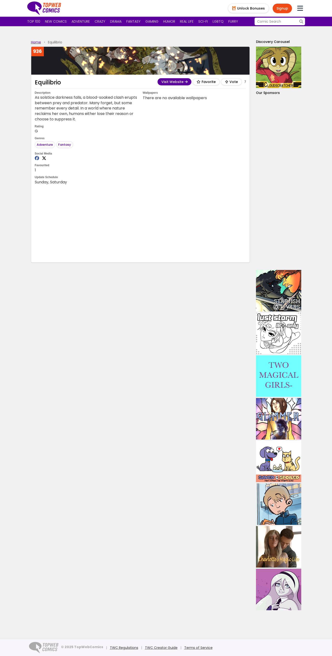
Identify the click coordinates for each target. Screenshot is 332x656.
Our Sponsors (268, 92)
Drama (116, 21)
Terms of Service (198, 647)
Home (36, 42)
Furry (233, 21)
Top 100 (33, 21)
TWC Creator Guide (161, 647)
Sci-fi (203, 21)
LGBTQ (218, 21)
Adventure (81, 21)
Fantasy (133, 21)
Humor (169, 21)
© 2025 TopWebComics (82, 647)
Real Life (187, 21)
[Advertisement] (140, 223)
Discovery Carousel (273, 41)
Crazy (100, 21)
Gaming (151, 21)
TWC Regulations (124, 647)
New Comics (56, 21)
